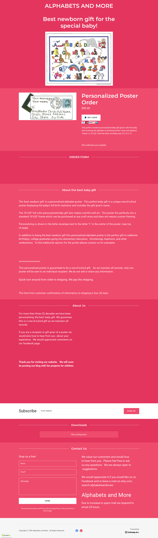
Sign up (131, 411)
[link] (77, 530)
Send (47, 501)
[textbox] (80, 411)
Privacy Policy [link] (60, 508)
